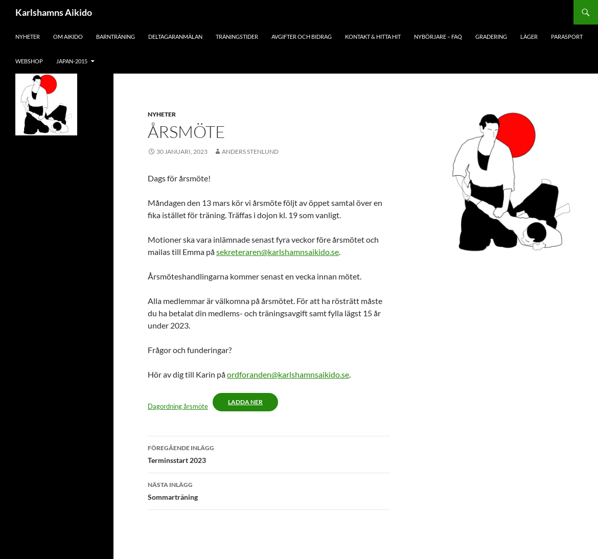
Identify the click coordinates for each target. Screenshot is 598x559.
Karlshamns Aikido (53, 12)
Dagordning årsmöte (178, 406)
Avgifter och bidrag (301, 36)
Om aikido (68, 36)
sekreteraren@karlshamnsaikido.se (277, 252)
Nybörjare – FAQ (438, 36)
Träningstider (237, 36)
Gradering (491, 36)
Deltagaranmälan (175, 36)
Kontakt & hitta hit (373, 36)
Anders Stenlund (250, 151)
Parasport (567, 36)
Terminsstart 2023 (269, 453)
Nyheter (27, 36)
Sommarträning (269, 490)
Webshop (29, 61)
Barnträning (115, 36)
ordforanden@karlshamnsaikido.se (288, 374)
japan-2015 (71, 61)
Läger (529, 36)
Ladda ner (245, 402)
